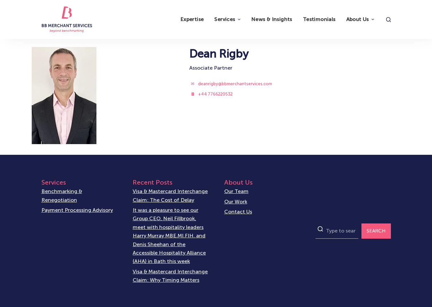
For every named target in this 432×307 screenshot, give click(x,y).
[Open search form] (388, 19)
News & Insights (271, 19)
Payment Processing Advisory (77, 210)
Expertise (192, 19)
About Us (361, 19)
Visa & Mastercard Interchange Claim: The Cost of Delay (170, 195)
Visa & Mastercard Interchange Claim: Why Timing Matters (170, 275)
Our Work (235, 201)
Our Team (236, 191)
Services (228, 19)
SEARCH (376, 231)
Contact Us (238, 211)
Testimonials (319, 19)
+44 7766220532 (215, 94)
